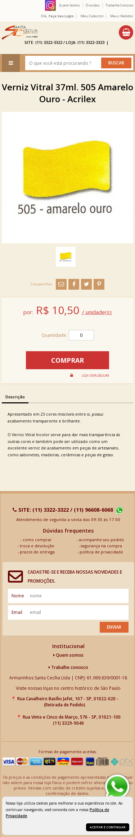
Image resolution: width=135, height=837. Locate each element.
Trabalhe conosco (68, 667)
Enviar (114, 627)
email (17, 612)
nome (18, 596)
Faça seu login (61, 16)
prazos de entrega (37, 552)
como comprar (37, 539)
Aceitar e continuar (108, 827)
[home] (19, 32)
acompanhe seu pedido (101, 539)
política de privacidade (101, 552)
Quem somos (68, 655)
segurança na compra (101, 545)
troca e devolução (37, 545)
